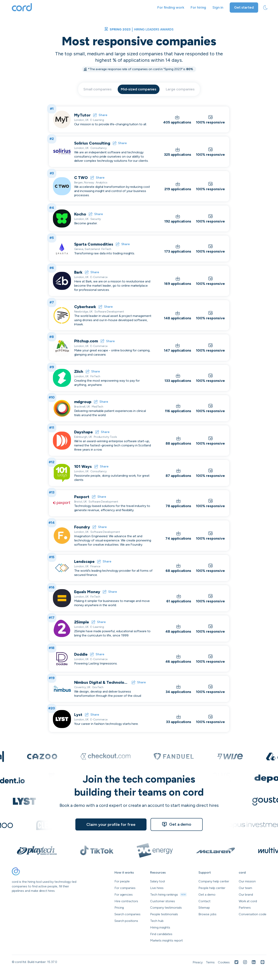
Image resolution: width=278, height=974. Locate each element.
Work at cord (248, 901)
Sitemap (204, 907)
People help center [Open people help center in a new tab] (211, 888)
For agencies (123, 894)
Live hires (157, 888)
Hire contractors (126, 901)
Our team (245, 888)
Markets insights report (166, 940)
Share (100, 115)
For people (122, 881)
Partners (245, 907)
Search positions (126, 921)
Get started (244, 7)
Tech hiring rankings (168, 895)
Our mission (247, 881)
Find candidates (161, 934)
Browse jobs (207, 914)
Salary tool (157, 881)
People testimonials (164, 914)
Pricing (119, 907)
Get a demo (176, 824)
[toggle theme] (265, 8)
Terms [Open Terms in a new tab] (210, 962)
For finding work (170, 7)
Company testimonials (166, 907)
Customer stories (162, 901)
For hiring (198, 7)
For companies (124, 888)
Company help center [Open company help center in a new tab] (213, 881)
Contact (204, 901)
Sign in (217, 7)
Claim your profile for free (110, 824)
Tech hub (157, 921)
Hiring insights (160, 927)
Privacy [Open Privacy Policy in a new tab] (198, 962)
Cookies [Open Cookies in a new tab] (224, 962)
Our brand (246, 894)
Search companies (127, 914)
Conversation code (252, 914)
